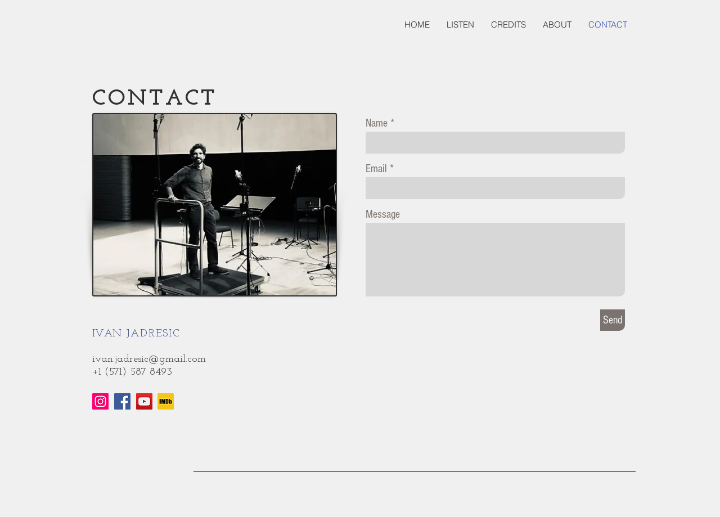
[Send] (612, 320)
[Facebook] (122, 401)
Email (376, 168)
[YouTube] (144, 401)
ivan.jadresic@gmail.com (149, 359)
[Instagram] (100, 401)
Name (377, 123)
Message (383, 214)
